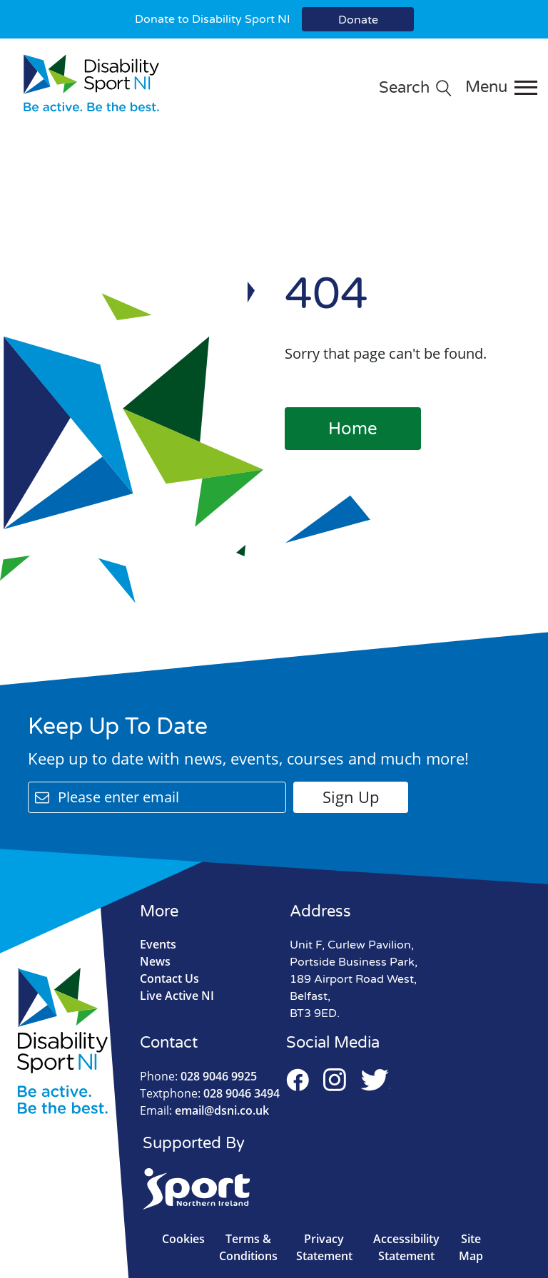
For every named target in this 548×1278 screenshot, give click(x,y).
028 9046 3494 (210, 1093)
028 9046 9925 (198, 1076)
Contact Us (169, 978)
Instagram (334, 1079)
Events (158, 944)
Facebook (297, 1079)
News (155, 961)
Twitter (375, 1079)
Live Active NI (177, 995)
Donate (358, 20)
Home (352, 429)
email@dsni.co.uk (204, 1110)
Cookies (183, 1239)
